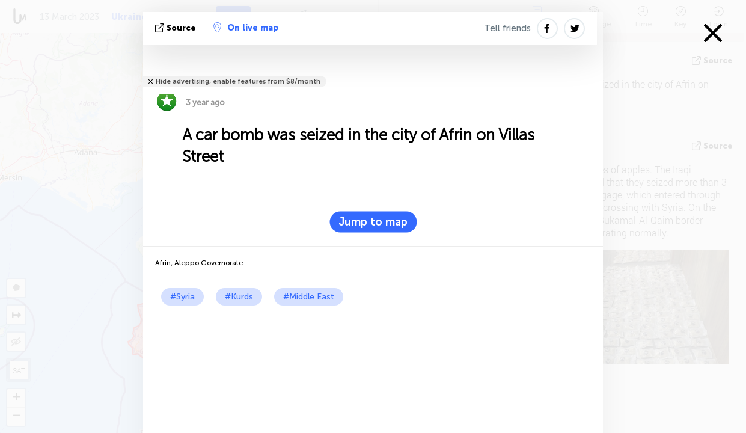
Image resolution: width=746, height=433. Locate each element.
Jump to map (373, 222)
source (176, 27)
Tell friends (507, 28)
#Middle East (308, 297)
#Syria (182, 297)
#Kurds (239, 297)
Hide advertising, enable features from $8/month (238, 81)
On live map (245, 27)
